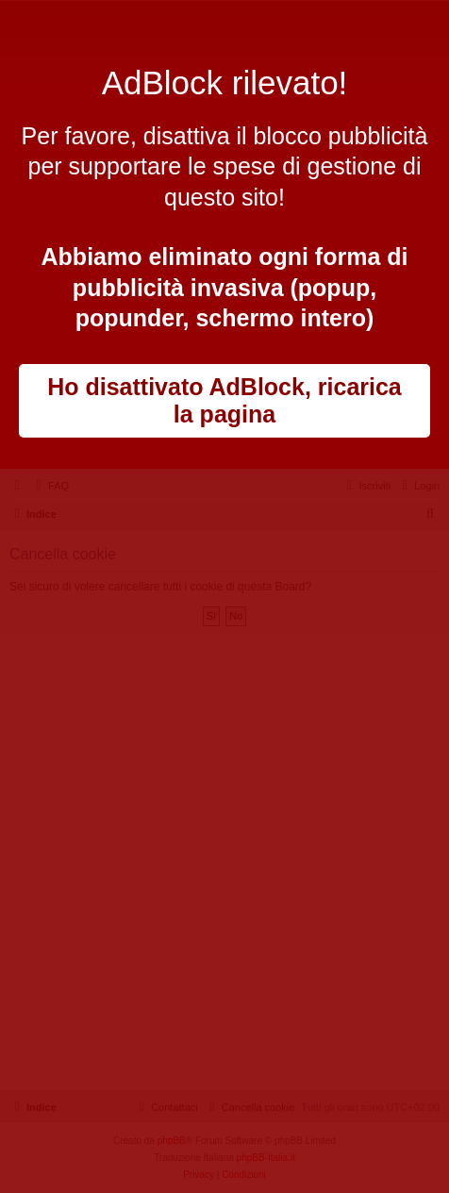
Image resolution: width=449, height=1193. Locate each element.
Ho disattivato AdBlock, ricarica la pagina (224, 400)
